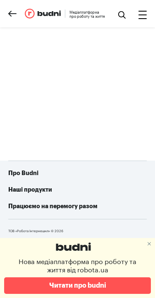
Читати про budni (77, 285)
